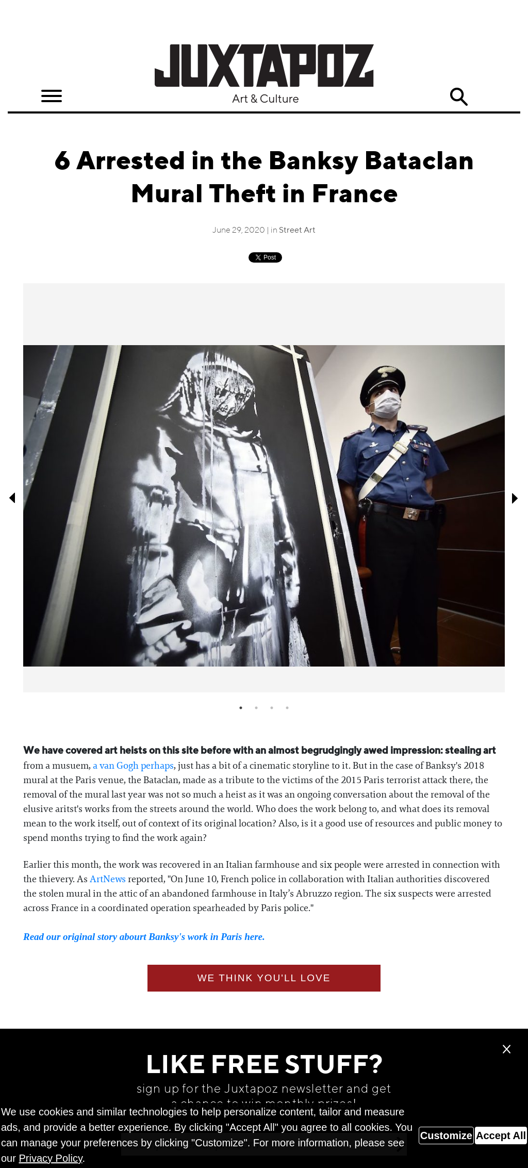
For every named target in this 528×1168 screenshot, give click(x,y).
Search (458, 97)
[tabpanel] (264, 487)
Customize (446, 1135)
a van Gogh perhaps (133, 765)
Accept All (501, 1135)
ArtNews (108, 879)
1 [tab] (241, 708)
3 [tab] (272, 708)
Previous (13, 498)
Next (515, 498)
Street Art (297, 230)
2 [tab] (256, 708)
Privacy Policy (50, 1158)
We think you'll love (264, 977)
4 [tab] (287, 708)
